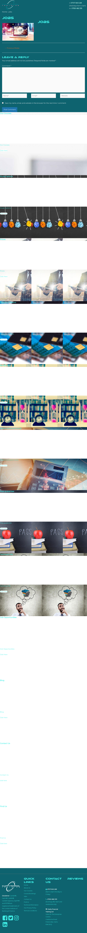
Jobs (25, 896)
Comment (6, 66)
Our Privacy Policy (30, 908)
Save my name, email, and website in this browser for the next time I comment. (35, 103)
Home (26, 885)
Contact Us (27, 899)
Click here (3, 843)
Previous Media (12, 48)
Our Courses (28, 891)
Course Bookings (30, 893)
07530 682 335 (77, 8)
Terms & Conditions (30, 910)
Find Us (26, 902)
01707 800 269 (76, 3)
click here (3, 780)
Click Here (3, 151)
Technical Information (31, 905)
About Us (27, 888)
